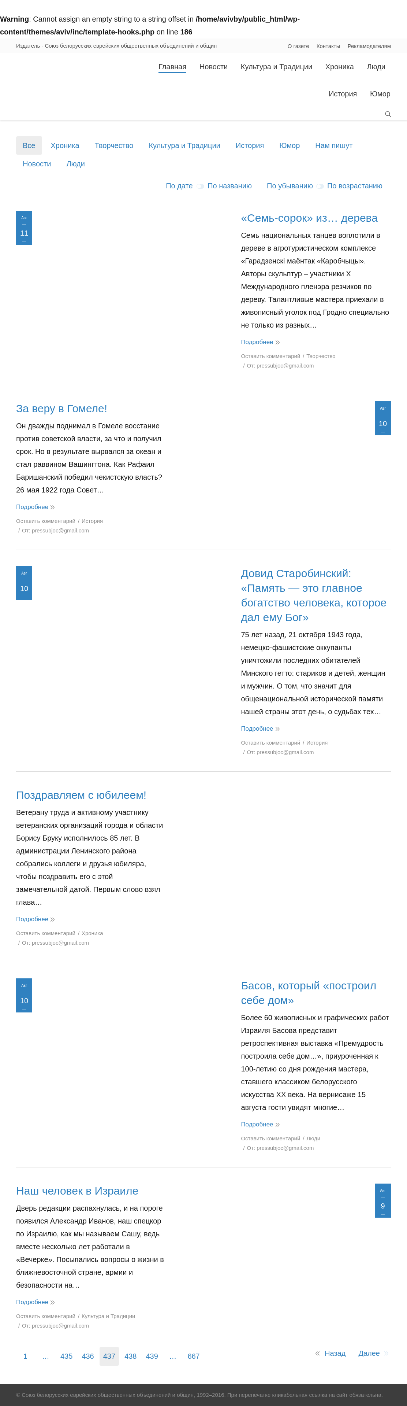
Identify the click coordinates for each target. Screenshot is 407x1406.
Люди (75, 164)
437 (109, 1356)
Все (29, 145)
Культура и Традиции (184, 145)
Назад (335, 1353)
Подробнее (257, 342)
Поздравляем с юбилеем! (81, 795)
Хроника (65, 145)
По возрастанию (354, 186)
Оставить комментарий (270, 356)
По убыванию (290, 186)
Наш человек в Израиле (77, 1191)
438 (130, 1356)
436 (88, 1356)
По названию (230, 186)
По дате (179, 186)
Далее (369, 1353)
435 (66, 1356)
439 (152, 1356)
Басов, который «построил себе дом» (308, 992)
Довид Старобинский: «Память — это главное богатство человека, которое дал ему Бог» (314, 595)
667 (193, 1356)
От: (280, 365)
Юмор (289, 145)
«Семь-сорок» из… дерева (309, 218)
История (250, 145)
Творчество (114, 145)
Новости (37, 164)
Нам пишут (333, 145)
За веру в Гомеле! (61, 408)
